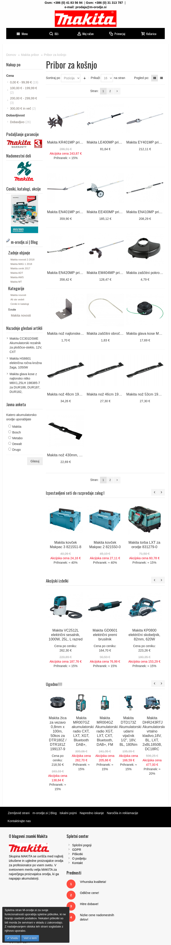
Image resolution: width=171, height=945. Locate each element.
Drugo (17, 449)
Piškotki (59, 852)
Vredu (14, 938)
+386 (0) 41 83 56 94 (67, 2)
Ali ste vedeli (18, 299)
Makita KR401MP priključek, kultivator (77, 142)
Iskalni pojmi (68, 811)
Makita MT (16, 281)
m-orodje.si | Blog (45, 811)
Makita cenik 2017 (21, 267)
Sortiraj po (53, 78)
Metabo (18, 437)
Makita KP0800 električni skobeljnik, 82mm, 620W (145, 633)
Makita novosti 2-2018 (23, 259)
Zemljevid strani (19, 811)
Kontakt (59, 861)
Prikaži (95, 78)
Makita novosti (18, 294)
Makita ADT (17, 272)
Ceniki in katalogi (20, 303)
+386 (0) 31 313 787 (109, 2)
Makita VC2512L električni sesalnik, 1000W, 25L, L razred (66, 633)
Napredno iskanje (92, 811)
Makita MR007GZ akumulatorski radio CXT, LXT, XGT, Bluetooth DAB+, (83, 729)
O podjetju (61, 856)
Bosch (17, 431)
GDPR (58, 848)
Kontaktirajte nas (19, 819)
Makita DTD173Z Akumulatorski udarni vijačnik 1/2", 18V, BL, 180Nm (130, 729)
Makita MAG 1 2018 (22, 263)
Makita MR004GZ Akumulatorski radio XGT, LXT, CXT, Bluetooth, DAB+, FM (107, 729)
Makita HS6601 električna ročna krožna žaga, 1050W (26, 362)
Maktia (17, 426)
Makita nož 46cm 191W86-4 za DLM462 (118, 393)
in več (23, 108)
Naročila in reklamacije (123, 811)
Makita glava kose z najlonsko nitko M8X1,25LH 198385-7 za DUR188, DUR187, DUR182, (25, 382)
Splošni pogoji (63, 843)
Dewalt (17, 443)
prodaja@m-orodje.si (91, 7)
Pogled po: (141, 78)
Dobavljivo (20, 122)
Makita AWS (17, 276)
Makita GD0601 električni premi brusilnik (105, 633)
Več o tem (30, 938)
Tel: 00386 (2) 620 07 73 (142, 870)
